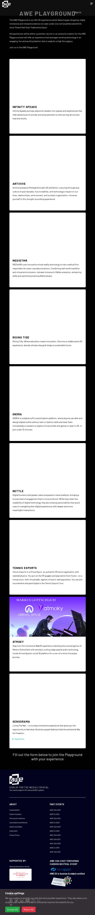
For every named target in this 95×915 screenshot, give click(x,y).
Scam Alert (13, 831)
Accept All (12, 909)
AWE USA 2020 (55, 843)
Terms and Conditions (17, 818)
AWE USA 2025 (55, 810)
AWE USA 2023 (55, 827)
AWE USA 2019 (55, 852)
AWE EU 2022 (55, 831)
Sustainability (14, 810)
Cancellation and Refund (18, 823)
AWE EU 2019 (54, 848)
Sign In (77, 12)
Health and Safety (15, 827)
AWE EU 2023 (55, 823)
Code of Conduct (15, 814)
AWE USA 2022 (55, 835)
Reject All (29, 909)
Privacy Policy (14, 835)
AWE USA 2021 (55, 839)
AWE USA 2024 (55, 818)
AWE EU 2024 (55, 814)
